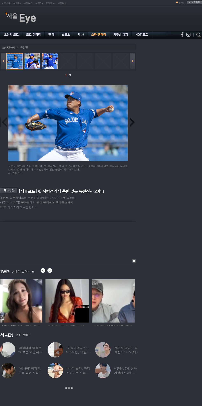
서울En (39, 3)
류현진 (24, 47)
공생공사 (50, 3)
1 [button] (66, 388)
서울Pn (17, 3)
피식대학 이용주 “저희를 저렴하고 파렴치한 (30, 352)
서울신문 (6, 3)
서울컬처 (62, 3)
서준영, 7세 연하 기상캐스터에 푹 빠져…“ (125, 372)
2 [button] (69, 388)
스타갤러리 (8, 47)
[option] (21, 300)
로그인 (182, 3)
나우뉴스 (28, 3)
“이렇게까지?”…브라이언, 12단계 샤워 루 (78, 352)
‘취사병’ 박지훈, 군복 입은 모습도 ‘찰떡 (30, 372)
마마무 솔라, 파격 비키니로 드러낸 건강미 (77, 372)
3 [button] (72, 388)
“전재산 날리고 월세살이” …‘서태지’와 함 (125, 352)
